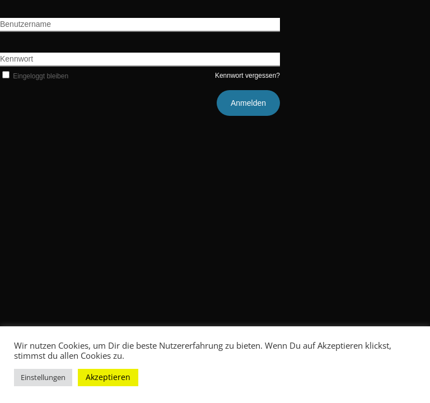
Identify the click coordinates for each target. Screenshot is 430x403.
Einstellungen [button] (43, 377)
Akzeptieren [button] (108, 377)
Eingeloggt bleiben (34, 76)
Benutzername (25, 24)
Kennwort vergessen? (247, 75)
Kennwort (16, 58)
